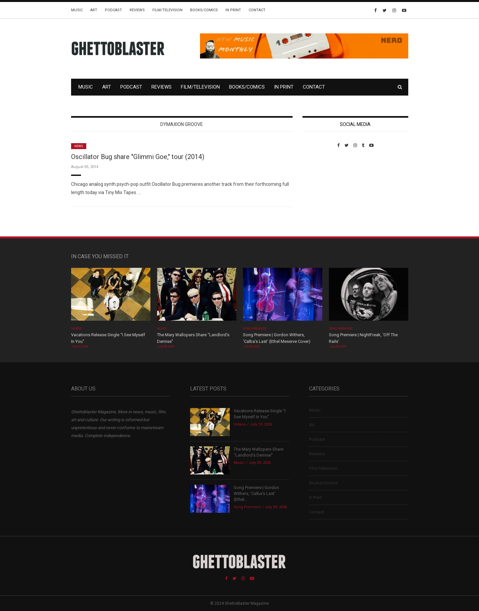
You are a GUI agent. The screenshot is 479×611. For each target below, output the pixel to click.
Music (77, 10)
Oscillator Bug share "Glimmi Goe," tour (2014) (137, 157)
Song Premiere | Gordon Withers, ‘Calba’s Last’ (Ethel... (256, 493)
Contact (257, 10)
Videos (76, 328)
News (78, 146)
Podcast (113, 10)
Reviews (137, 10)
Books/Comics (204, 10)
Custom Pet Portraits (321, 193)
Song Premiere (255, 328)
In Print (233, 10)
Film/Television (167, 10)
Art (93, 10)
